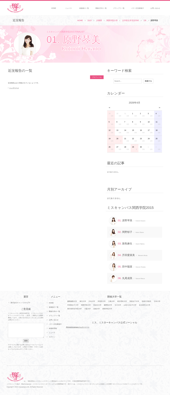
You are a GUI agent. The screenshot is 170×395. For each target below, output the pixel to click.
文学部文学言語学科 (130, 20)
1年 (145, 20)
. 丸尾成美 (127, 278)
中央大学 (92, 301)
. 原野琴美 (127, 221)
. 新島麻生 (126, 244)
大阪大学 (87, 309)
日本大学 (157, 301)
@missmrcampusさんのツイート (78, 327)
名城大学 (96, 309)
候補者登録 (53, 328)
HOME (53, 8)
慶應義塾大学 (72, 301)
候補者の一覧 (84, 8)
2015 (90, 20)
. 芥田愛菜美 (128, 255)
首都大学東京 (146, 301)
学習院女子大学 (72, 305)
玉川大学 (118, 305)
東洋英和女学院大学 (74, 309)
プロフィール (97, 77)
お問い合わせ (155, 8)
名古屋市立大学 (144, 305)
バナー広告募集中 (137, 8)
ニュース (68, 8)
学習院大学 (102, 301)
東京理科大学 (122, 301)
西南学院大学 (107, 309)
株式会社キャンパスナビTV (20, 303)
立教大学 (111, 301)
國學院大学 (108, 305)
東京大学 (83, 301)
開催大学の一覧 (101, 8)
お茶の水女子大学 (130, 305)
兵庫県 (99, 20)
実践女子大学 (134, 301)
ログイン (52, 337)
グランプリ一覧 (118, 8)
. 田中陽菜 (127, 267)
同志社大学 (97, 305)
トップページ (14, 88)
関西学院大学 (112, 20)
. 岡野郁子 (126, 232)
